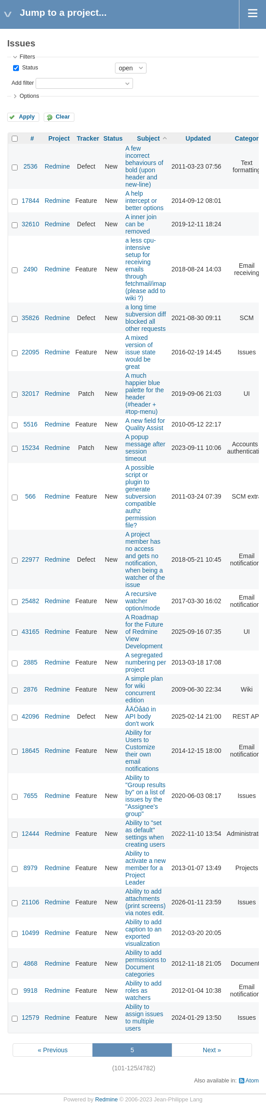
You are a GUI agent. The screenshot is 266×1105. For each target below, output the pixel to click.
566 (30, 496)
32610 (30, 224)
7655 (30, 795)
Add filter (22, 83)
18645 (30, 750)
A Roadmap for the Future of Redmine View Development (144, 632)
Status (29, 67)
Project (58, 138)
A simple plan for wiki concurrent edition (144, 689)
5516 (30, 424)
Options (29, 96)
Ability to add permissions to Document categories (145, 963)
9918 (30, 990)
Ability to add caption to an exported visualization (143, 932)
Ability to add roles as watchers (143, 990)
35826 (30, 317)
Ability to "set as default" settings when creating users (145, 833)
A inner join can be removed (140, 224)
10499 (30, 932)
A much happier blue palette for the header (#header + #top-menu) (144, 393)
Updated (198, 138)
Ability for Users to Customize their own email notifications (142, 750)
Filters (27, 57)
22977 (30, 559)
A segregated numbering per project (145, 662)
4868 (30, 963)
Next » (212, 1050)
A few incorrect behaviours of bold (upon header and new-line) (144, 166)
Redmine (57, 166)
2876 (30, 689)
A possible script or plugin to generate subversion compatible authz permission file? (140, 496)
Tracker (88, 138)
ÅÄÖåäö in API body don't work (140, 716)
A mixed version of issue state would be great (140, 352)
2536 (30, 166)
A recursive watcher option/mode (142, 601)
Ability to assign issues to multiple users (144, 1017)
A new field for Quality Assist (145, 424)
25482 (30, 601)
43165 (30, 631)
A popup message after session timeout (145, 447)
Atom (252, 1080)
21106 (30, 902)
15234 (30, 447)
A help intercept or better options (144, 200)
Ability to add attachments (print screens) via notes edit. (145, 902)
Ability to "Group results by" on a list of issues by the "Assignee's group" (145, 795)
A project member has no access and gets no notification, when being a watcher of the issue (145, 559)
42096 (30, 716)
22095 (30, 352)
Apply (27, 117)
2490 (30, 269)
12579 (30, 1017)
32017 (30, 393)
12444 (30, 833)
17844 (30, 200)
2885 (30, 662)
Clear (62, 117)
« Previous (53, 1050)
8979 (30, 867)
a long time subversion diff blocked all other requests (145, 317)
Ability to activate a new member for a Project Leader (145, 868)
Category (248, 138)
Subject (148, 138)
